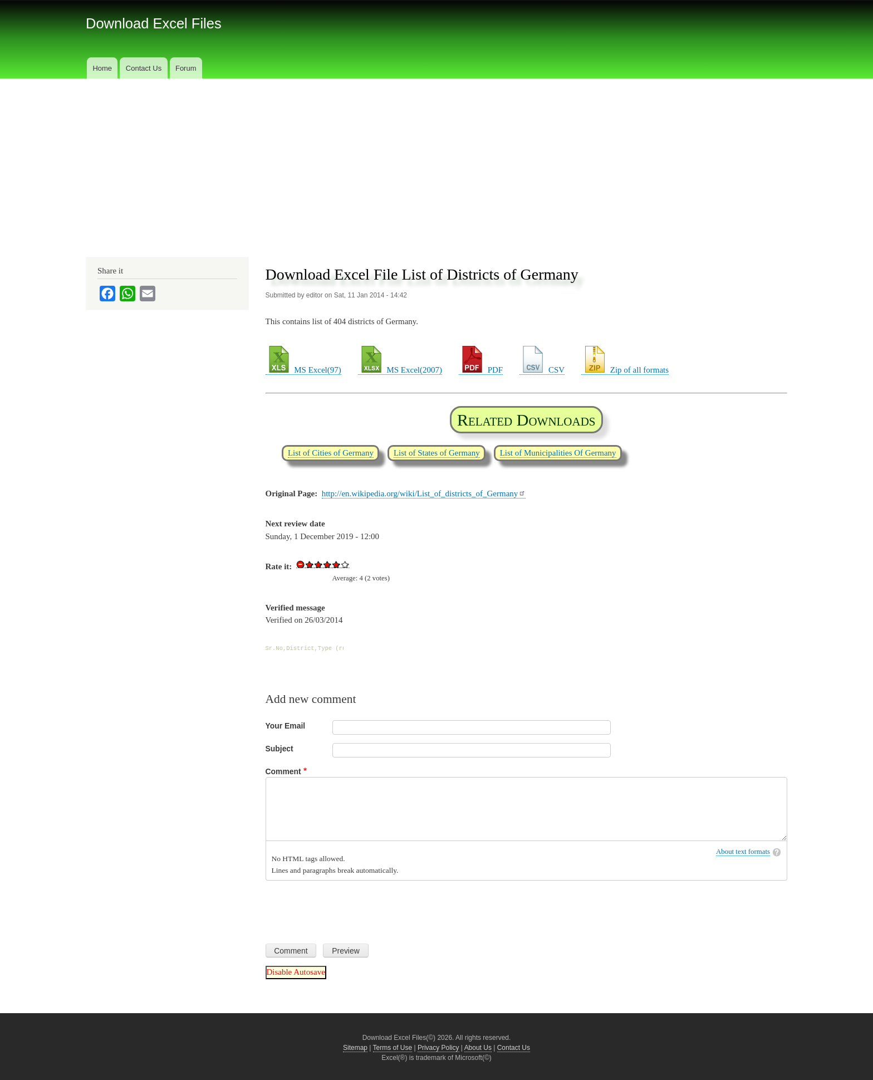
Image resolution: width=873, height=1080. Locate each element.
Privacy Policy (438, 1048)
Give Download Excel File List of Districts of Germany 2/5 (318, 564)
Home (102, 68)
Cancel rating (300, 564)
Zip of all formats (625, 369)
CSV (542, 369)
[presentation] (350, 908)
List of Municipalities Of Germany (558, 452)
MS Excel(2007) (400, 369)
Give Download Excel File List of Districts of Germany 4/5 (336, 564)
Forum (186, 68)
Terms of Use (393, 1048)
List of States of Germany (437, 452)
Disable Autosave (296, 971)
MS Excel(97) (303, 369)
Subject (279, 748)
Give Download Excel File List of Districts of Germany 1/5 (309, 564)
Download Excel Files (154, 23)
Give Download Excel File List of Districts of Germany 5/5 (345, 564)
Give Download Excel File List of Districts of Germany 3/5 (327, 564)
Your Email (286, 725)
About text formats (743, 852)
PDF (481, 369)
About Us (478, 1048)
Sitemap (355, 1048)
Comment (283, 771)
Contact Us (143, 68)
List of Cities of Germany (331, 452)
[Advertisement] (436, 162)
